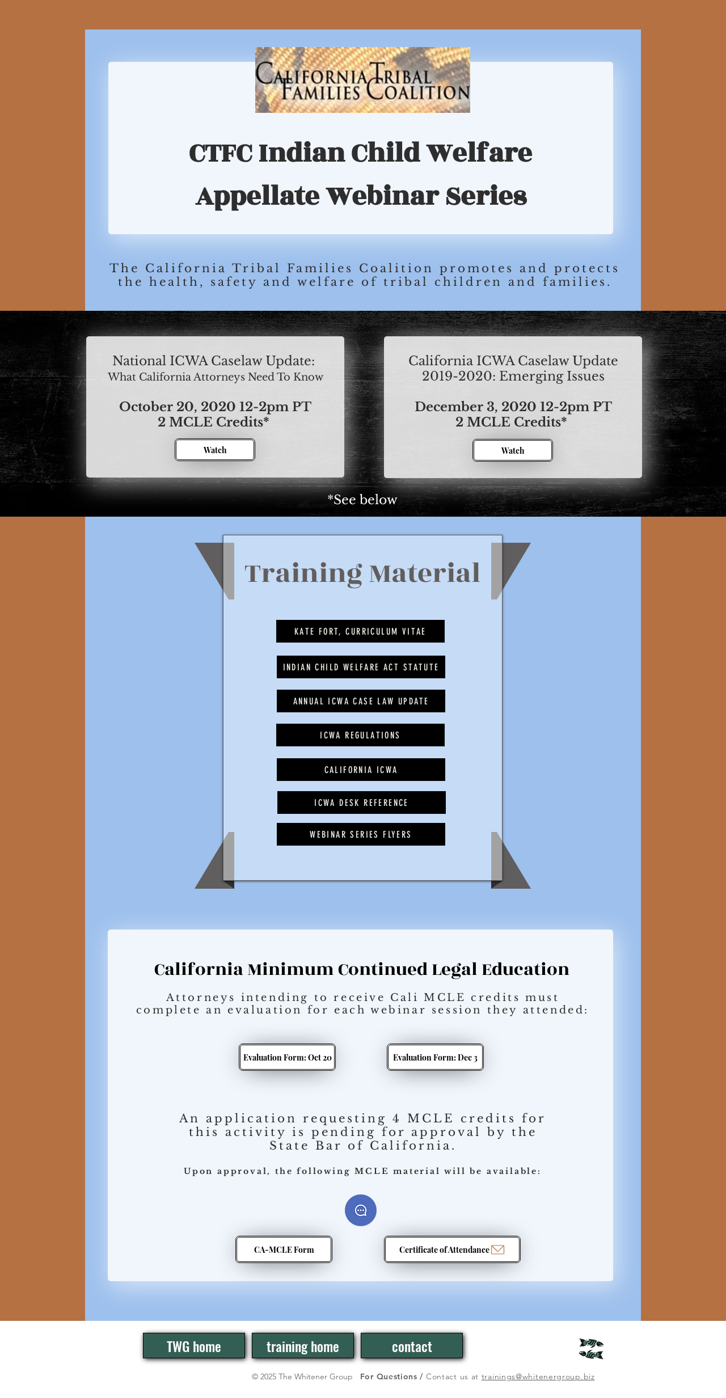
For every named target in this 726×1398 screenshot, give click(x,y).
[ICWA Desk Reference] (361, 802)
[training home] (303, 1345)
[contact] (412, 1345)
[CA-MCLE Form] (283, 1249)
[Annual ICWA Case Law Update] (361, 701)
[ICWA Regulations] (360, 735)
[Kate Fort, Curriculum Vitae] (360, 631)
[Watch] (215, 449)
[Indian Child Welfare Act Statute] (361, 667)
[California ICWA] (361, 769)
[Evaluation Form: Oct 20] (287, 1057)
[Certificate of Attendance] (452, 1249)
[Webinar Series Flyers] (361, 834)
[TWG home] (194, 1345)
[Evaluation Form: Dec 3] (435, 1057)
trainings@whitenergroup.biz (538, 1376)
